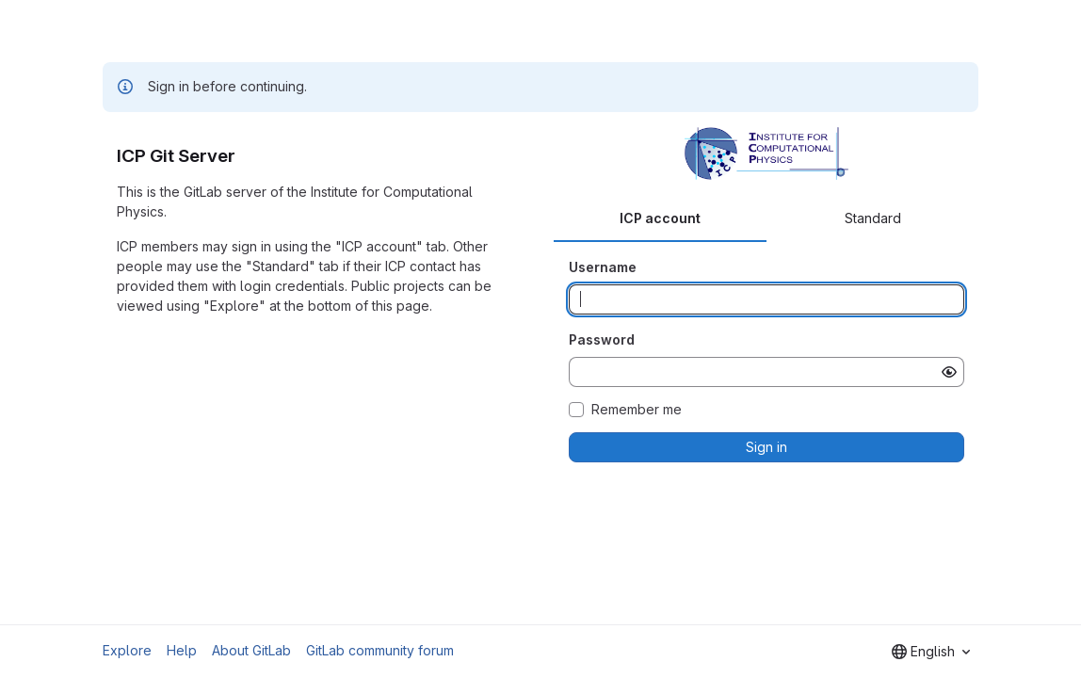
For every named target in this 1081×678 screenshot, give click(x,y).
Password (602, 339)
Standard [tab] (873, 218)
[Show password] (949, 372)
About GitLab (251, 650)
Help (182, 650)
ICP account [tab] (660, 218)
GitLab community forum (380, 650)
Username (603, 267)
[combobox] (930, 651)
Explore (127, 650)
